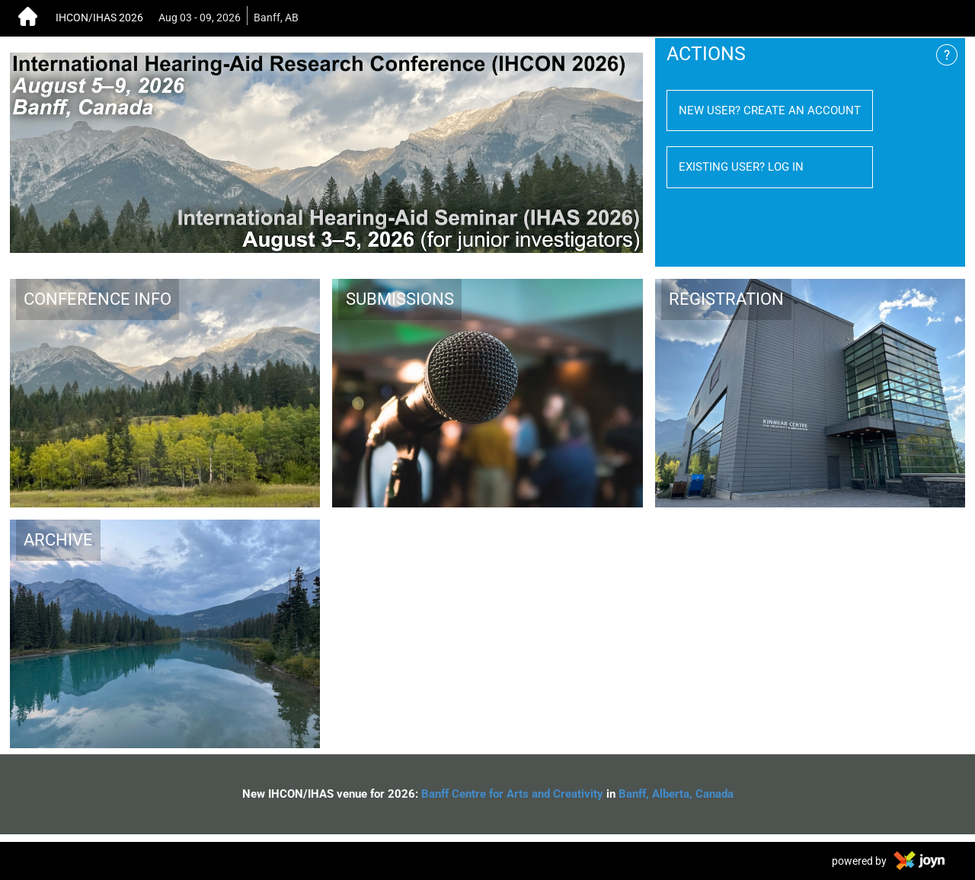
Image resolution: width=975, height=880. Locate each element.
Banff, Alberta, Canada (676, 794)
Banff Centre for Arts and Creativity (512, 794)
